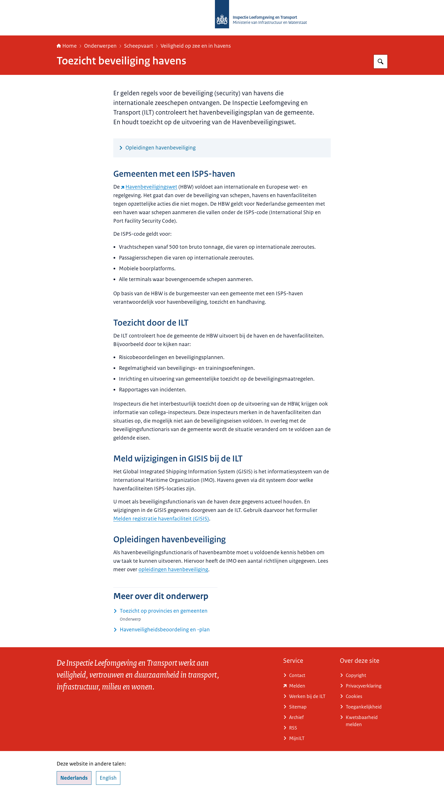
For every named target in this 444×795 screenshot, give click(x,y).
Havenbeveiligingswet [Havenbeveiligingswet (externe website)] (149, 187)
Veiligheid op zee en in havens (196, 46)
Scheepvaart (138, 46)
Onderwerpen (100, 46)
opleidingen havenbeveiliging (173, 569)
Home (67, 46)
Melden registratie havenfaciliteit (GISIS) (161, 518)
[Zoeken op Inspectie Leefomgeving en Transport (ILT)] (380, 61)
